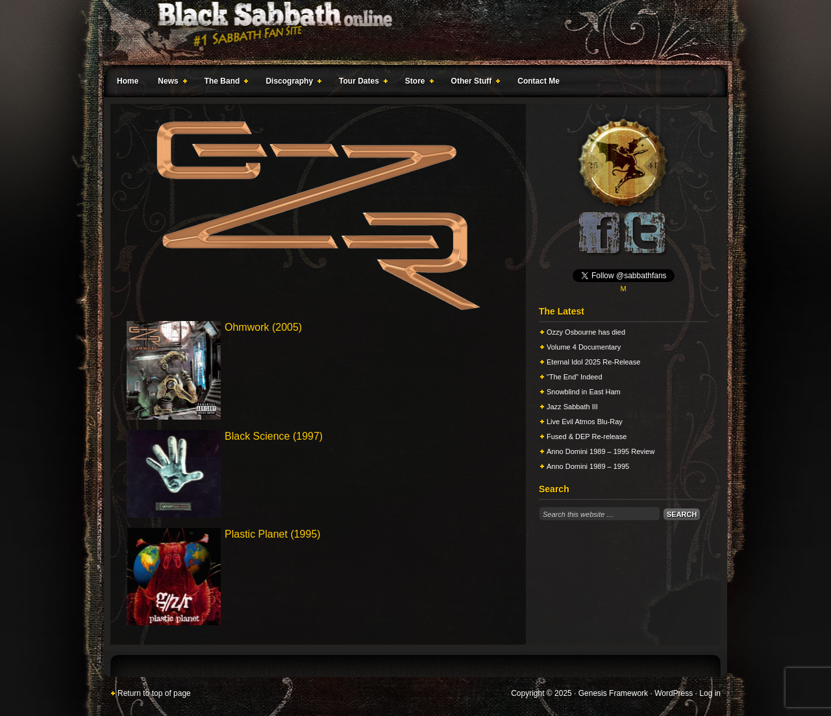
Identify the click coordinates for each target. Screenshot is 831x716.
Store (417, 83)
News (169, 83)
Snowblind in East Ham (584, 392)
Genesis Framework (613, 693)
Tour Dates (360, 83)
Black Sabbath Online (409, 32)
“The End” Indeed (574, 377)
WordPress (673, 693)
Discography (291, 83)
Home (127, 81)
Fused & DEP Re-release (586, 436)
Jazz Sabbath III (572, 407)
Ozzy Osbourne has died (586, 332)
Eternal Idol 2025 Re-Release (593, 362)
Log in (710, 693)
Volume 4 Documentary (584, 347)
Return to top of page (154, 693)
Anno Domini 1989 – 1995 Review (600, 451)
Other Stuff (473, 83)
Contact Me (538, 81)
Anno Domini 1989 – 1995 (588, 466)
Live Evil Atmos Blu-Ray (585, 421)
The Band (224, 83)
